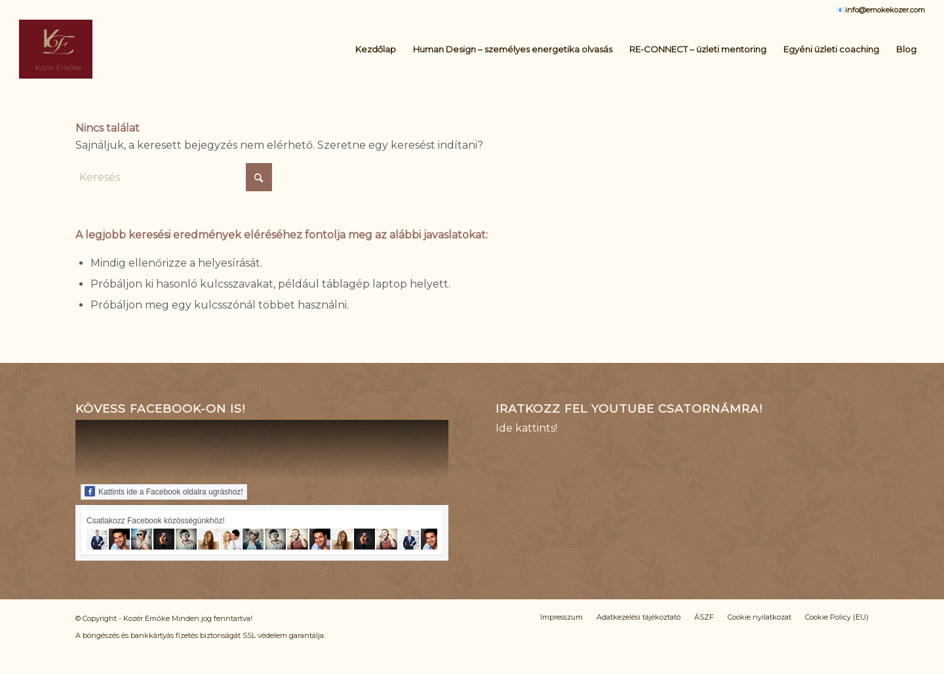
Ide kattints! (526, 428)
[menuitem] (375, 49)
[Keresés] (173, 177)
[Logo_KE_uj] (55, 49)
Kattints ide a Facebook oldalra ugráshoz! (164, 491)
